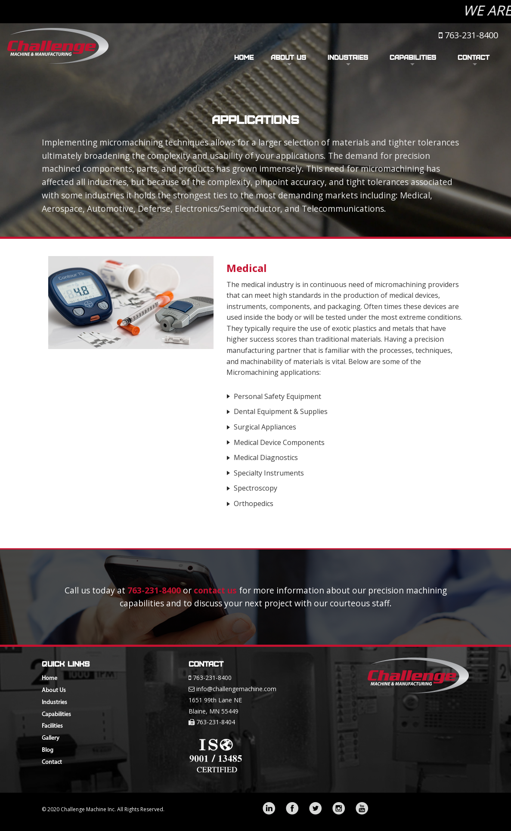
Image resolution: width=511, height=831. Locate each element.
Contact (473, 57)
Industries (348, 57)
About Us (288, 57)
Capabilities (413, 57)
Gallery (50, 738)
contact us (215, 590)
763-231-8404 (215, 722)
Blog (47, 750)
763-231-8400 (471, 35)
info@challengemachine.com (236, 689)
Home (244, 57)
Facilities (52, 726)
